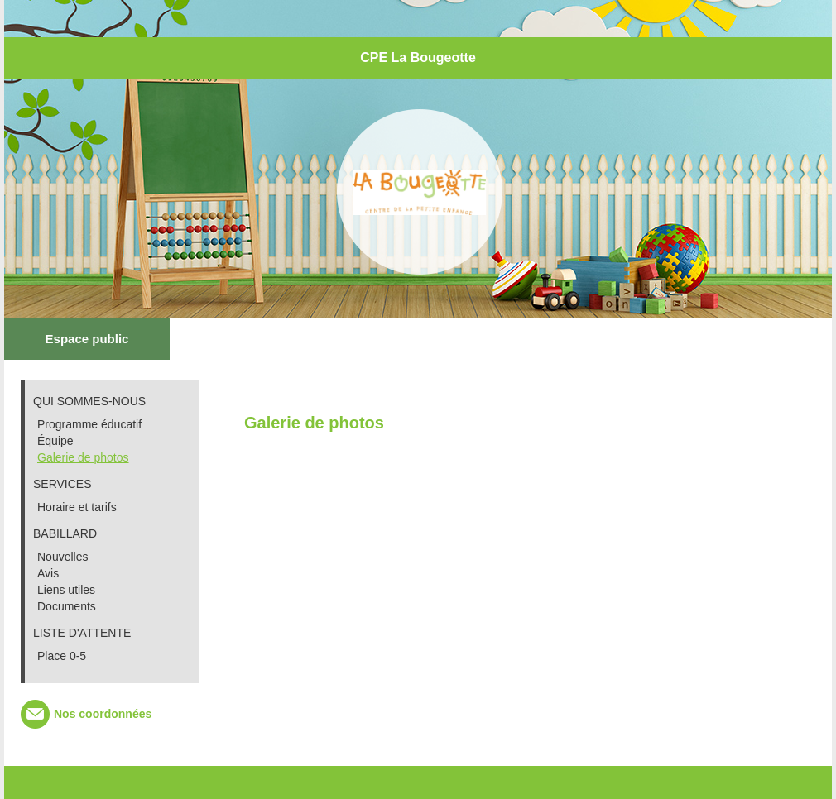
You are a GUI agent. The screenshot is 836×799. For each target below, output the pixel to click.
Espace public (87, 339)
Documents (66, 606)
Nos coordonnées (102, 713)
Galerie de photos (83, 457)
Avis (48, 573)
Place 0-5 (61, 656)
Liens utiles (66, 589)
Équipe (55, 440)
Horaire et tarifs (77, 507)
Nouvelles (62, 556)
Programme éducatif (89, 424)
